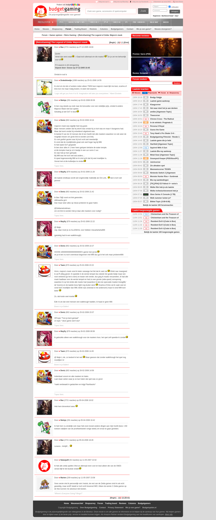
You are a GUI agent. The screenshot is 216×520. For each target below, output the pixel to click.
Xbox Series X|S (77, 22)
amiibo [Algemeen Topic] (157, 112)
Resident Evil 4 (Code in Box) (163, 228)
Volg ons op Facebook (140, 2)
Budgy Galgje (152, 97)
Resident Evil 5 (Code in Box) (163, 225)
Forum (68, 29)
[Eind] (126, 42)
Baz (62, 47)
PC (127, 22)
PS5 (62, 22)
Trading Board (80, 29)
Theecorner (151, 115)
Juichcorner (151, 162)
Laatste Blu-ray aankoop (157, 151)
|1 (118, 42)
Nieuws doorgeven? (163, 29)
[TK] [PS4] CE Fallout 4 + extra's (160, 184)
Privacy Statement (115, 508)
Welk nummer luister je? (157, 198)
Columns (104, 29)
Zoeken (177, 83)
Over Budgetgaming (88, 508)
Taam (62, 265)
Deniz (62, 120)
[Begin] (112, 42)
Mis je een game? (143, 29)
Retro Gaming (70, 35)
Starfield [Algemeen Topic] (158, 144)
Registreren (156, 16)
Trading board (111, 503)
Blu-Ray (154, 22)
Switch (117, 22)
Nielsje (63, 100)
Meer (166, 22)
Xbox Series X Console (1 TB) (159, 194)
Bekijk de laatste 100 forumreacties (158, 205)
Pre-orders (139, 22)
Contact (130, 29)
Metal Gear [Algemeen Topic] (159, 155)
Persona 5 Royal (153, 126)
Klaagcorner (152, 105)
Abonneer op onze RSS (162, 2)
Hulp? (176, 16)
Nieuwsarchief (77, 503)
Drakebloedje (66, 80)
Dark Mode (179, 2)
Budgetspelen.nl (149, 508)
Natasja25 (64, 460)
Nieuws (46, 29)
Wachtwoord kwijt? (167, 16)
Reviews (93, 29)
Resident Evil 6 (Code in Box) (163, 221)
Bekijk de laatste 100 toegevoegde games (162, 232)
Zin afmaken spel (154, 166)
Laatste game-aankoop (156, 101)
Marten (63, 478)
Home (36, 29)
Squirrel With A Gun (155, 148)
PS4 (106, 22)
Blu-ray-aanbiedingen (156, 180)
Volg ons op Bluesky (121, 2)
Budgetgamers (117, 29)
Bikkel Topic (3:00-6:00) (156, 202)
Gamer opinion (56, 35)
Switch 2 (95, 22)
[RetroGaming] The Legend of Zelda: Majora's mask (100, 35)
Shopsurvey (57, 29)
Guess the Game (153, 130)
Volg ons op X (103, 2)
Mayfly (63, 172)
